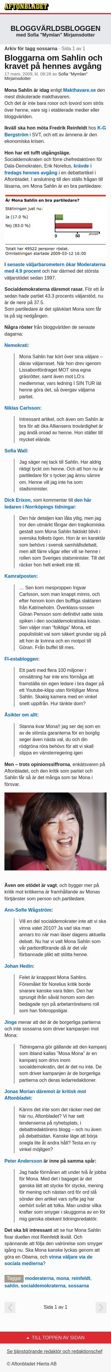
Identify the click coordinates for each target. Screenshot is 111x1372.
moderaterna (39, 1278)
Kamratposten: (21, 576)
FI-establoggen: (22, 658)
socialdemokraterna (43, 1285)
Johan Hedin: (19, 966)
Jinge (10, 1022)
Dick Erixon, (18, 500)
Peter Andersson (23, 1160)
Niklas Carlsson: (22, 408)
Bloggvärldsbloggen (56, 28)
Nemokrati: (16, 345)
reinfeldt (81, 1278)
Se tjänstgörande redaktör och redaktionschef (54, 1351)
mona (62, 1278)
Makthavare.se (79, 90)
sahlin (11, 1285)
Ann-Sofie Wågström (27, 909)
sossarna (78, 1285)
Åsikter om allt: (21, 714)
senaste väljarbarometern (36, 264)
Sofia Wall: (16, 450)
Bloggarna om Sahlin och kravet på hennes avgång (53, 62)
